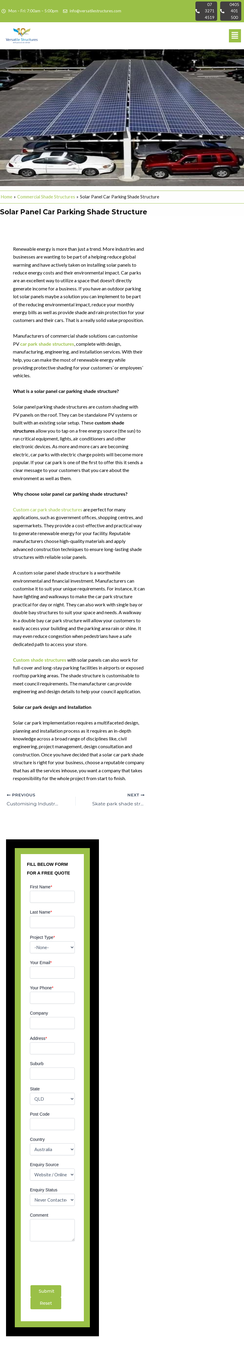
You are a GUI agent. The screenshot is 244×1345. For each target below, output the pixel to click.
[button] (235, 35)
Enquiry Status (43, 1189)
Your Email (41, 962)
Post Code (39, 1114)
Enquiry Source (44, 1164)
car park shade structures (47, 344)
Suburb (36, 1063)
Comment (39, 1215)
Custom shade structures (40, 660)
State (35, 1088)
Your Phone (41, 987)
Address (38, 1038)
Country (37, 1139)
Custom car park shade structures (48, 509)
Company (39, 1013)
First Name (41, 886)
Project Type (42, 937)
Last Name (41, 912)
